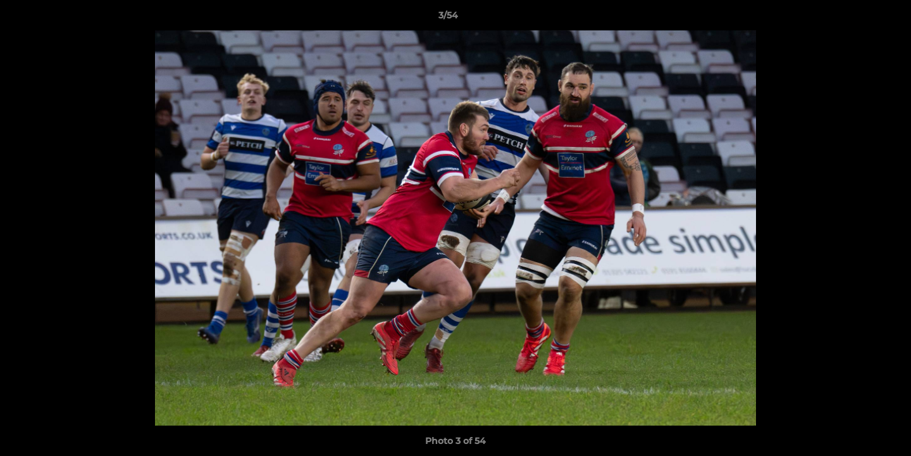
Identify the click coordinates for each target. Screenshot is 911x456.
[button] (857, 18)
